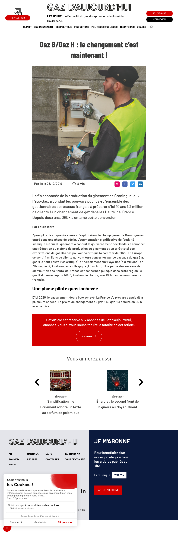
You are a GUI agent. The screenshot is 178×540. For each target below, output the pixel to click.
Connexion (159, 19)
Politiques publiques (104, 27)
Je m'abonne (159, 13)
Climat (27, 27)
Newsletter (18, 17)
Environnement (43, 27)
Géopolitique (64, 27)
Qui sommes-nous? (14, 459)
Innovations (81, 27)
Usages (141, 27)
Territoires (127, 27)
